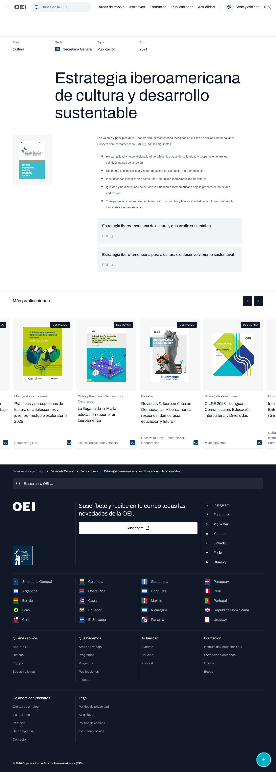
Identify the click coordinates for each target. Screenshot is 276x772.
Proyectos (86, 663)
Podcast (147, 663)
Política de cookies (92, 723)
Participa (19, 723)
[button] (247, 301)
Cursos (209, 663)
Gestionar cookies (91, 731)
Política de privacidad (94, 706)
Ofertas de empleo (26, 706)
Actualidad (206, 7)
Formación (158, 7)
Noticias (147, 655)
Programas (86, 655)
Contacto (19, 739)
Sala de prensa (23, 731)
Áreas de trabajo (112, 7)
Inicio (41, 471)
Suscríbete (138, 528)
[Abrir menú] (7, 7)
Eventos (147, 647)
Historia (18, 655)
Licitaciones (21, 714)
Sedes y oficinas (24, 671)
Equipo (18, 663)
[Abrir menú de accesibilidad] (263, 759)
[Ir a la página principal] (20, 7)
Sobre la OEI (22, 647)
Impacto (84, 679)
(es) (267, 7)
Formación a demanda (220, 655)
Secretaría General (62, 471)
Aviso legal (86, 714)
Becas (208, 671)
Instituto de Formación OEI (223, 647)
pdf (108, 236)
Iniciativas (137, 7)
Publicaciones (182, 7)
